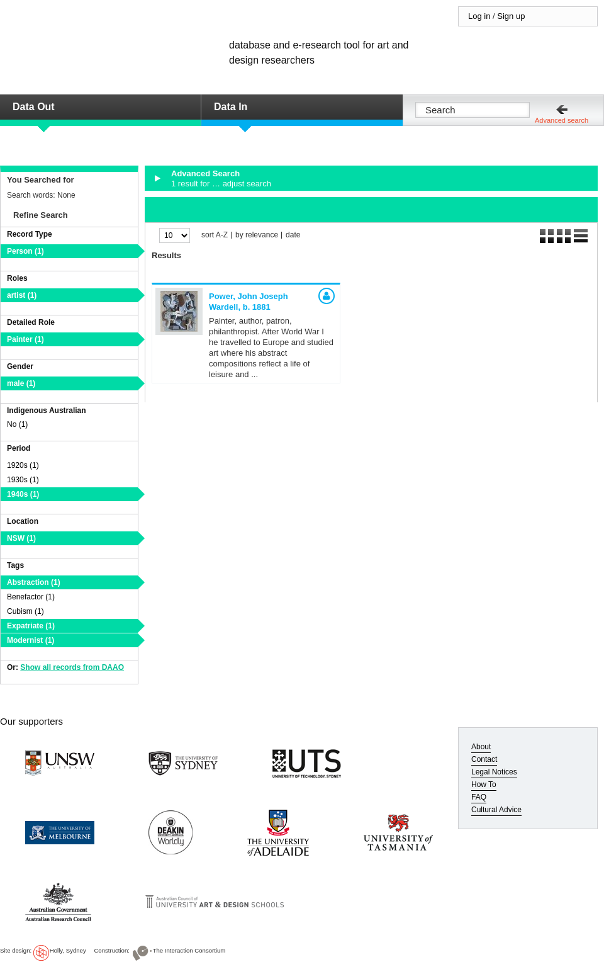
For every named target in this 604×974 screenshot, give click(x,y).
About (481, 746)
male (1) (21, 383)
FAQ (478, 797)
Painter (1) (25, 339)
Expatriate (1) (31, 625)
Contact (484, 759)
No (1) (17, 424)
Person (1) (25, 251)
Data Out (34, 106)
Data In (230, 106)
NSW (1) (21, 538)
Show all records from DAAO (72, 667)
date (293, 235)
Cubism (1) (25, 611)
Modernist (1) (30, 640)
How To (483, 784)
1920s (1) (23, 465)
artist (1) (21, 295)
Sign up (511, 16)
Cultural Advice (496, 809)
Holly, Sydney (68, 950)
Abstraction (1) (33, 582)
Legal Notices (494, 771)
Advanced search (561, 120)
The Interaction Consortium (189, 950)
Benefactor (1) (31, 596)
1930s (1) (23, 479)
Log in (479, 16)
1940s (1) (23, 494)
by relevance (256, 235)
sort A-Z (214, 235)
